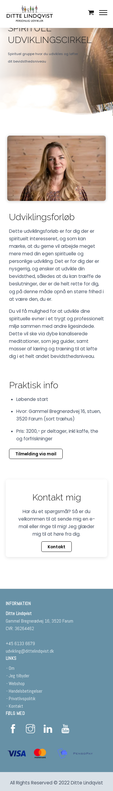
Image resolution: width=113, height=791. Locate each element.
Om (11, 668)
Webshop (17, 683)
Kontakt (16, 706)
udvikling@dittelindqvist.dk (30, 651)
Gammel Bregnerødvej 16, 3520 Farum (39, 621)
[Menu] (103, 12)
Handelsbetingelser (25, 691)
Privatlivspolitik (22, 698)
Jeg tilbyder (19, 676)
